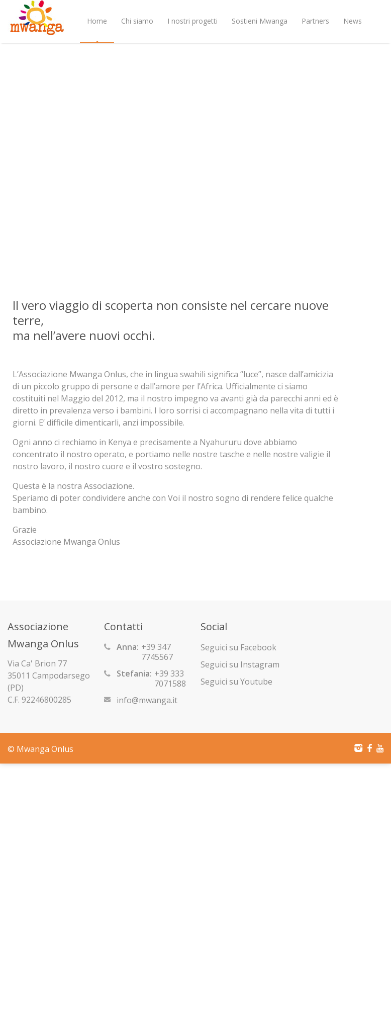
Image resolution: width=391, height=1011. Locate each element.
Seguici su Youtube (236, 681)
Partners (315, 21)
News (352, 21)
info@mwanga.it (147, 700)
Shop (95, 64)
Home (97, 21)
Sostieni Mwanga (259, 21)
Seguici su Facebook (238, 647)
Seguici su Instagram (240, 664)
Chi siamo (137, 21)
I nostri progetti (192, 21)
